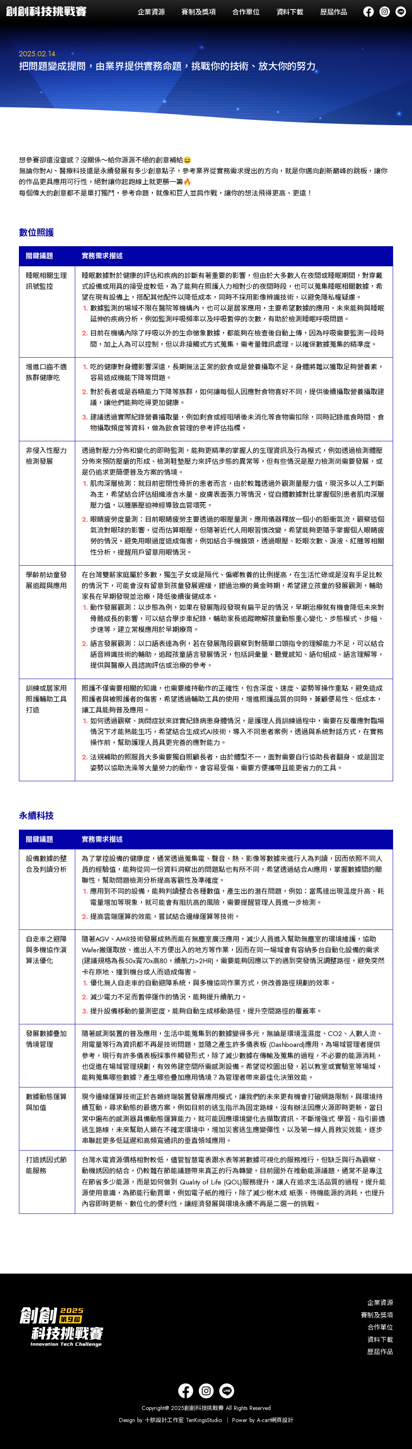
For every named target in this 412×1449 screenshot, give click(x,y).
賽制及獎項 (198, 12)
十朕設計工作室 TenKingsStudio (182, 1420)
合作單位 (245, 12)
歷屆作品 (333, 12)
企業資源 (151, 12)
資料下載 (289, 12)
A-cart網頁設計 (275, 1420)
